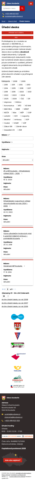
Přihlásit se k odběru (20, 33)
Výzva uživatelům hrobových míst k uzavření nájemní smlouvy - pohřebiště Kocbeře (17, 236)
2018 (6, 91)
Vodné (7, 123)
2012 (21, 85)
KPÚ (19, 105)
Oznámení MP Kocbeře (14, 266)
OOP (29, 112)
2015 (14, 88)
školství (7, 119)
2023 (14, 95)
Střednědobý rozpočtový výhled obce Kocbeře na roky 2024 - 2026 (16, 203)
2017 (29, 88)
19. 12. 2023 (7, 179)
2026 (15, 98)
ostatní (7, 116)
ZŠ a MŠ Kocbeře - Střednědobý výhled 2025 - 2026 (16, 172)
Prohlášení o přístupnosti (18, 475)
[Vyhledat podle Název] (17, 138)
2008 (15, 81)
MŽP (22, 112)
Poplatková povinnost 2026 (14, 448)
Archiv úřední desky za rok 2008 (15, 299)
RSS (23, 37)
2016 (21, 88)
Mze (14, 112)
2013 (28, 85)
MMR (18, 109)
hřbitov (18, 102)
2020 (22, 91)
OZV (16, 116)
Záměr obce (21, 126)
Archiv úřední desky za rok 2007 (15, 303)
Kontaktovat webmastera (23, 473)
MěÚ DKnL (8, 109)
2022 (6, 95)
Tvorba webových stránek (17, 476)
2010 (6, 85)
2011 (13, 85)
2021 (29, 91)
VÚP (24, 123)
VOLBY (16, 123)
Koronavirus (9, 105)
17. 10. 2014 (7, 272)
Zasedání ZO (9, 130)
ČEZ (22, 98)
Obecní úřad (12, 21)
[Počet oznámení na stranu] (5, 296)
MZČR (6, 112)
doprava (7, 102)
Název (5, 135)
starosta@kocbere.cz (13, 417)
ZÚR (20, 130)
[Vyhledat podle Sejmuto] (17, 152)
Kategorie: (6, 81)
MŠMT (26, 109)
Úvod (3, 21)
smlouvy (17, 119)
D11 (29, 98)
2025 (6, 98)
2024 (23, 95)
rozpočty (25, 116)
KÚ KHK (28, 105)
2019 (13, 91)
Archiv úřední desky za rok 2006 (15, 306)
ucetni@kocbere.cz (12, 414)
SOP (27, 119)
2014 (6, 88)
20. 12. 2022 (8, 212)
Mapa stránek (6, 475)
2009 (23, 81)
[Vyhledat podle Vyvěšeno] (17, 146)
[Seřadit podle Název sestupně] (10, 135)
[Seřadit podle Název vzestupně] (10, 134)
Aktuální (6, 189)
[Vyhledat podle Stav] (17, 160)
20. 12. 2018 (7, 244)
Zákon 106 (8, 126)
